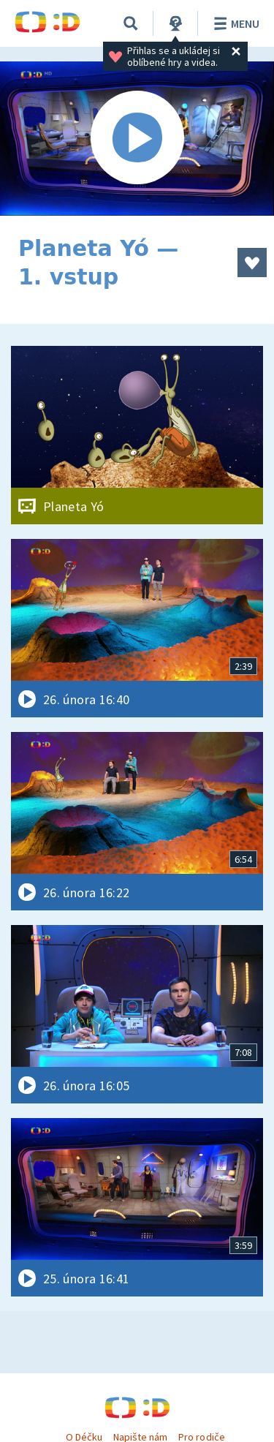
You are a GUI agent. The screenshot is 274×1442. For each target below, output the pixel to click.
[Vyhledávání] (131, 23)
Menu (234, 23)
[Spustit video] (137, 138)
